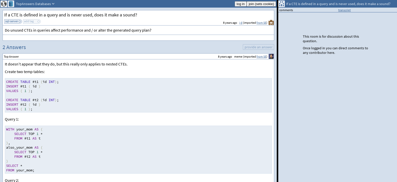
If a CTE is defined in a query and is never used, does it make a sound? (70, 15)
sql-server (11, 21)
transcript (344, 10)
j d (240, 23)
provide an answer (258, 47)
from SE (261, 23)
